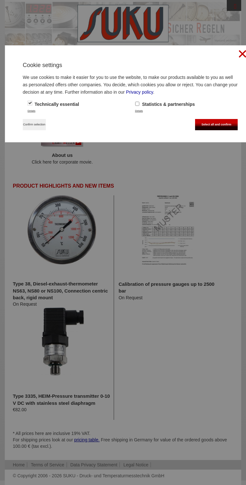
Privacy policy (139, 92)
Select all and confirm (216, 124)
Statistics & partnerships (165, 104)
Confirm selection (34, 124)
